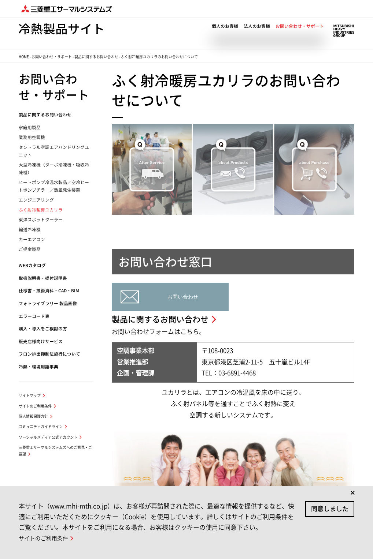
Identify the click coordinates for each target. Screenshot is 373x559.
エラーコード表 (34, 316)
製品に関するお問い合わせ (96, 57)
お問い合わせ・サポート (300, 35)
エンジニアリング (36, 200)
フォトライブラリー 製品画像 (48, 303)
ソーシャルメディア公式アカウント (48, 437)
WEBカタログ (32, 265)
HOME (24, 57)
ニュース (237, 27)
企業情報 (292, 27)
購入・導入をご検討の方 (43, 329)
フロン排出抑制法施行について (49, 354)
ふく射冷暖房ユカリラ (41, 210)
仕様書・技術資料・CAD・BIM (49, 291)
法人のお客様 (257, 35)
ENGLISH (316, 27)
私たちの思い (265, 27)
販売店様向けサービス (41, 341)
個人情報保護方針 (33, 416)
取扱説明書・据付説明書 (43, 278)
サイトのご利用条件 (35, 406)
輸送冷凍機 (30, 230)
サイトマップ (30, 395)
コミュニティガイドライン (41, 426)
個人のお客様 (225, 35)
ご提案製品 (30, 249)
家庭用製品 (30, 127)
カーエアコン (32, 239)
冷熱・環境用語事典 (38, 367)
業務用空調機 (32, 137)
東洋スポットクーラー (41, 220)
